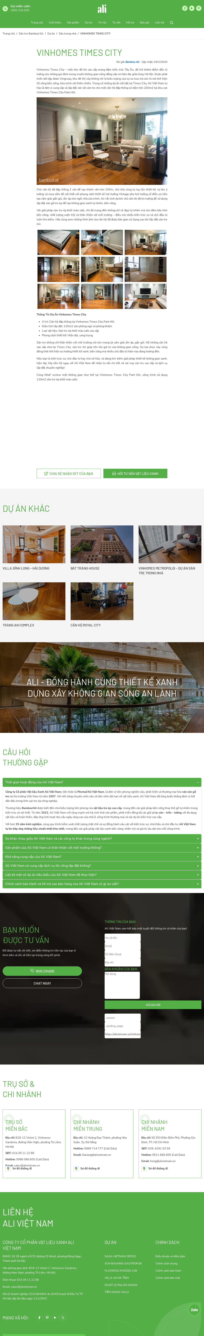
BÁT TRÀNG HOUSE (85, 568)
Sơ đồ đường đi (22, 1168)
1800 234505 (45, 971)
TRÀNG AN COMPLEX (18, 625)
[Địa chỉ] (123, 962)
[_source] (123, 1018)
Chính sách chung (166, 1263)
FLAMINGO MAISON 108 (121, 1271)
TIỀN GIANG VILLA (117, 1292)
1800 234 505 (19, 10)
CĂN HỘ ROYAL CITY (86, 625)
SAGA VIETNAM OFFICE (120, 1256)
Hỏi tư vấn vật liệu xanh (138, 473)
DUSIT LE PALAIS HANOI (121, 1285)
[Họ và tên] (123, 938)
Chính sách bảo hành (168, 1271)
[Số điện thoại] (123, 954)
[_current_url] (123, 1034)
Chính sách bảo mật (168, 1278)
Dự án (110, 1242)
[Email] (123, 946)
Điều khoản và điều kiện (170, 1256)
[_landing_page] (123, 1026)
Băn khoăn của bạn (121, 969)
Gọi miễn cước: (20, 6)
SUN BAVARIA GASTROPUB (123, 1263)
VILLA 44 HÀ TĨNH (117, 1278)
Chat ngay (42, 983)
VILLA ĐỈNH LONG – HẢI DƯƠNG (26, 568)
